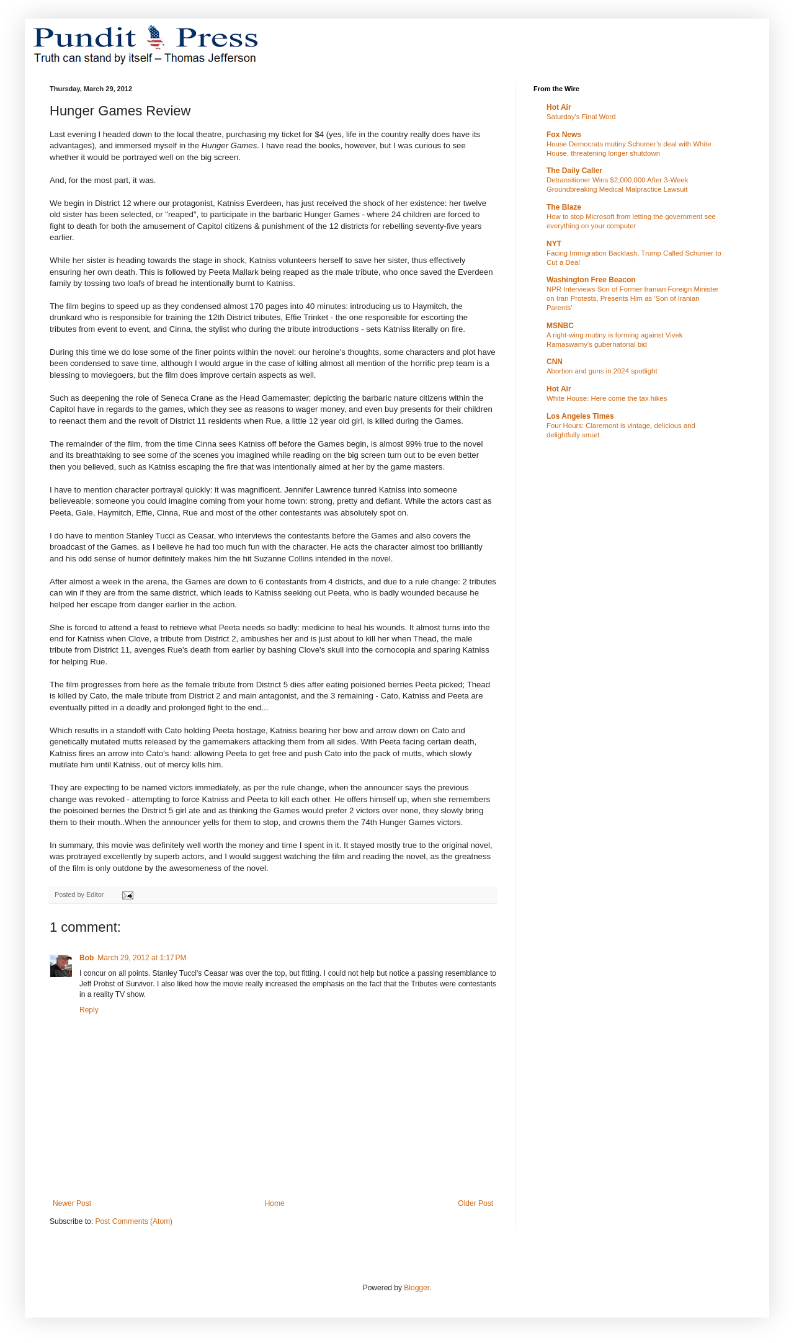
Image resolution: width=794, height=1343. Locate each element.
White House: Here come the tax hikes (606, 398)
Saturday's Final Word (581, 116)
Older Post (475, 1203)
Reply (89, 1010)
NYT (553, 243)
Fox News (563, 134)
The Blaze (563, 207)
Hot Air (558, 107)
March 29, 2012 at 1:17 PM (141, 957)
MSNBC (560, 325)
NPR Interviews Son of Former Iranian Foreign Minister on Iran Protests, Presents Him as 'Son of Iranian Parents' (632, 298)
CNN (554, 361)
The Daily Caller (574, 170)
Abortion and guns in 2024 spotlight (602, 371)
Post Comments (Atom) (133, 1221)
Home (275, 1203)
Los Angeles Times (580, 416)
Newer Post (72, 1203)
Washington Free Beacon (591, 279)
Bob (86, 957)
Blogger (416, 1287)
